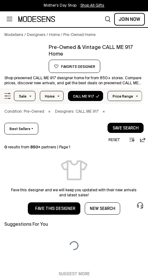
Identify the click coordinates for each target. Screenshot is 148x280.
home (50, 96)
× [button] (49, 112)
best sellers (19, 129)
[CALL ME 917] (24, 59)
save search (126, 128)
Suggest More (74, 274)
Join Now (129, 19)
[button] (108, 19)
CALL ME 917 (83, 96)
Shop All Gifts (92, 6)
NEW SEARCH (102, 208)
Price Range (123, 96)
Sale (23, 96)
